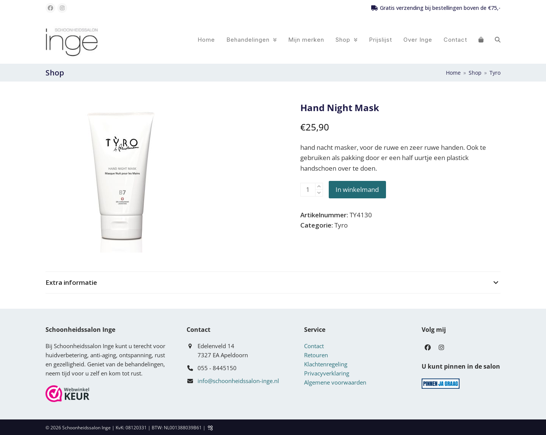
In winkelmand (357, 189)
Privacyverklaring (326, 373)
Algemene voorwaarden (335, 382)
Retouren (316, 355)
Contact (314, 346)
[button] (481, 39)
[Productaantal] (307, 189)
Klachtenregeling (325, 364)
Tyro (341, 225)
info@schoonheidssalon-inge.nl (238, 381)
